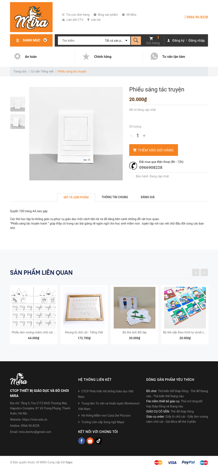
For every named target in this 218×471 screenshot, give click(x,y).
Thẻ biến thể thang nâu (168, 398)
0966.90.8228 (196, 17)
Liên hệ (93, 19)
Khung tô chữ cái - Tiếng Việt (84, 334)
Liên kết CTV (72, 19)
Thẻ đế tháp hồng (182, 413)
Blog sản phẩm (106, 14)
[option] (19, 104)
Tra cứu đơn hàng (75, 14)
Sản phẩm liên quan (41, 272)
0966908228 (150, 167)
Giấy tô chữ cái (175, 418)
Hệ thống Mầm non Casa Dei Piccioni (106, 417)
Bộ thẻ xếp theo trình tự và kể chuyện (187, 334)
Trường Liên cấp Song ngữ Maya (102, 424)
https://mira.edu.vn (34, 421)
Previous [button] (195, 272)
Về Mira (129, 14)
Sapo (69, 464)
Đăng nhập (196, 40)
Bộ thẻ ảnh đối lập (134, 334)
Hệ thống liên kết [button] (95, 382)
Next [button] (204, 272)
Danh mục (36, 40)
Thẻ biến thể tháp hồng (173, 393)
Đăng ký (178, 40)
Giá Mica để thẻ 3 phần (181, 423)
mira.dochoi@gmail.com (35, 434)
